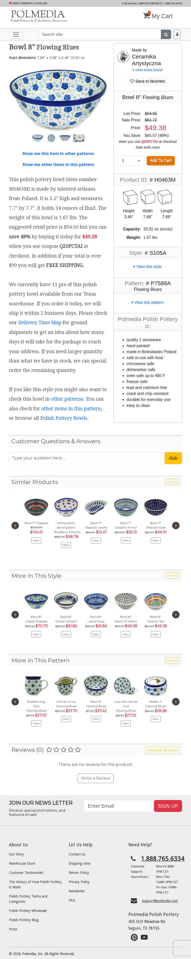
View (36, 540)
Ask (173, 458)
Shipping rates (80, 863)
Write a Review (95, 778)
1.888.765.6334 (171, 3)
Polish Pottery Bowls (63, 418)
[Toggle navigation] (16, 34)
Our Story (16, 854)
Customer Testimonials (26, 873)
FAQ (72, 900)
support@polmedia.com (160, 901)
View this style (148, 267)
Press (13, 929)
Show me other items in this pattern (58, 164)
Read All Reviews (162, 750)
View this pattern (148, 302)
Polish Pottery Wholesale (28, 911)
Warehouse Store (22, 863)
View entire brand (147, 70)
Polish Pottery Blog (24, 920)
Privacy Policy (79, 882)
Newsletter (77, 891)
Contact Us (77, 854)
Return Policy (79, 873)
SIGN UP (168, 805)
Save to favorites (147, 81)
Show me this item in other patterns (58, 153)
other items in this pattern (71, 409)
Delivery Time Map (39, 322)
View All (172, 482)
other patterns (67, 399)
